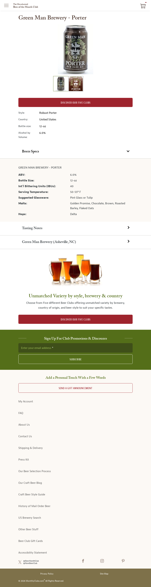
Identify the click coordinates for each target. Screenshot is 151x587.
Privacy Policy (47, 574)
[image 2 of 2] (75, 84)
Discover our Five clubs (75, 102)
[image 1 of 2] (60, 84)
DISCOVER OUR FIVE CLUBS (75, 319)
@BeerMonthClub (31, 561)
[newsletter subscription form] (75, 347)
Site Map (104, 574)
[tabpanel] (75, 190)
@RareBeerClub (30, 563)
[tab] (75, 152)
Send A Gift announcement (75, 388)
